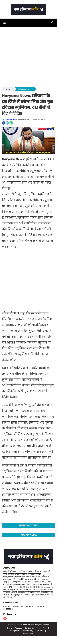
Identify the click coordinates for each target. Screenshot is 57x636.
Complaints (15, 630)
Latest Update (24, 89)
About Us (9, 567)
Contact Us (10, 602)
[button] (4, 22)
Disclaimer (40, 630)
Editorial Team (28, 633)
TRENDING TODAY (29, 525)
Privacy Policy (41, 628)
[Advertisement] (28, 58)
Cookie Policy (28, 630)
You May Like (28, 534)
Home (7, 89)
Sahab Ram (10, 119)
